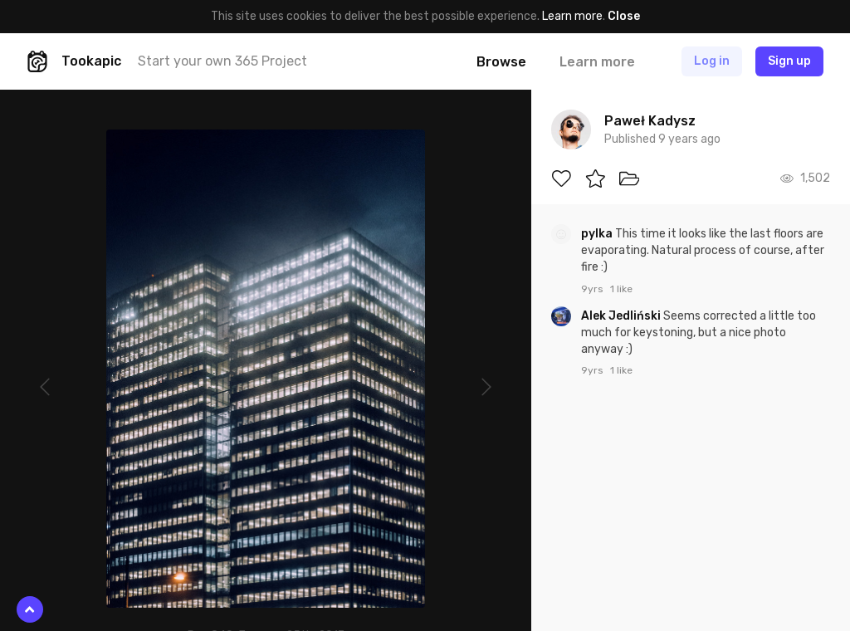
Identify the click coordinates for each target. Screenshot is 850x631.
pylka (598, 234)
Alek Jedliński (622, 316)
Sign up (789, 61)
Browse (501, 62)
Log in (712, 61)
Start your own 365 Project (222, 61)
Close (624, 16)
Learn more (572, 16)
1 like (621, 289)
